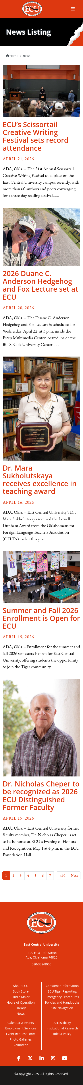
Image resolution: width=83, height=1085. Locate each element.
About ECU (20, 986)
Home (14, 56)
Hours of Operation (21, 1002)
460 (62, 875)
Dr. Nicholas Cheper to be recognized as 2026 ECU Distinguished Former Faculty (41, 795)
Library (20, 1008)
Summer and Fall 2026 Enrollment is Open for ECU (41, 618)
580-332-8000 (41, 964)
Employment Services (20, 1028)
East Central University (41, 944)
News (21, 1013)
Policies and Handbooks (62, 1002)
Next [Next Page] (74, 875)
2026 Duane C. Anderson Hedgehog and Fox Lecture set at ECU (40, 285)
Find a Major (21, 997)
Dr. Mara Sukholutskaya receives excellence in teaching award (40, 479)
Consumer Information (62, 986)
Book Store (21, 991)
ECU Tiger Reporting (62, 991)
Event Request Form (20, 1034)
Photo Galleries (21, 1039)
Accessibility (62, 1023)
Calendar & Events (21, 1023)
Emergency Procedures (62, 997)
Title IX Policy (62, 1034)
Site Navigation (62, 1008)
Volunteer (21, 1045)
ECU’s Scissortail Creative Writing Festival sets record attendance (36, 136)
